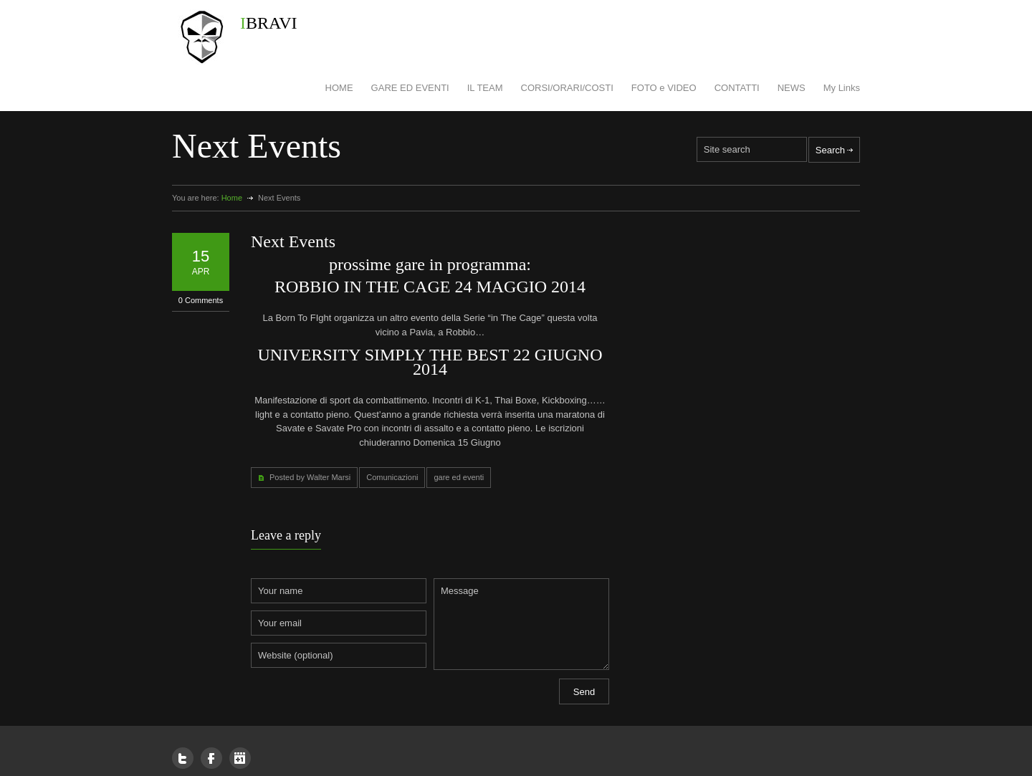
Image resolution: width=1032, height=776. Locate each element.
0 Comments (200, 300)
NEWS (792, 87)
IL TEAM (485, 87)
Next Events (293, 241)
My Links (841, 87)
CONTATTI (737, 87)
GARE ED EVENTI (410, 87)
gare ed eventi (459, 477)
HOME (339, 87)
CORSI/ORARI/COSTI (567, 87)
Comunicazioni (392, 477)
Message (521, 624)
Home (231, 197)
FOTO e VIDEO (664, 87)
